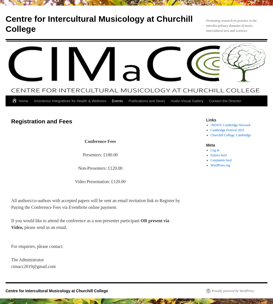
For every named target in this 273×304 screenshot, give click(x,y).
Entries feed (219, 155)
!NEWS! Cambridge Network (230, 125)
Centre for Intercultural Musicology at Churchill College (57, 291)
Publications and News (146, 101)
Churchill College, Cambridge (231, 135)
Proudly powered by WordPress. (233, 291)
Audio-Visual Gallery (187, 101)
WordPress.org (220, 165)
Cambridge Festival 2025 (227, 130)
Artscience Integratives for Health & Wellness (70, 101)
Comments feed (221, 160)
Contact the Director (225, 101)
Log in (215, 150)
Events (117, 101)
